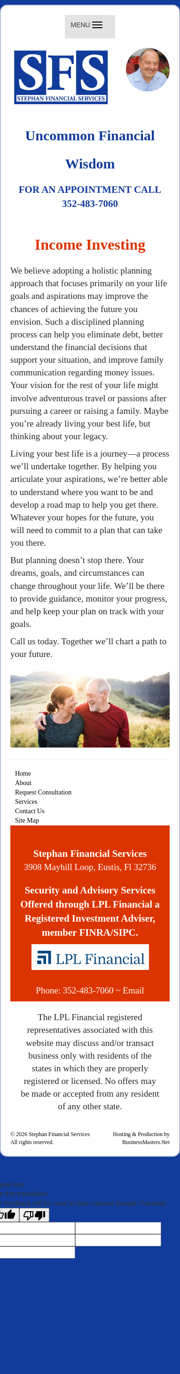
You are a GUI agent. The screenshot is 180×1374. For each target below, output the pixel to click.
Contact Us (30, 811)
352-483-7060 (88, 990)
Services (26, 801)
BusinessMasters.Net (146, 1142)
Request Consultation (43, 792)
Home (23, 773)
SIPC (124, 932)
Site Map (27, 820)
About (23, 782)
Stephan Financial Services (59, 1134)
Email (133, 990)
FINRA (95, 932)
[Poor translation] (34, 1215)
